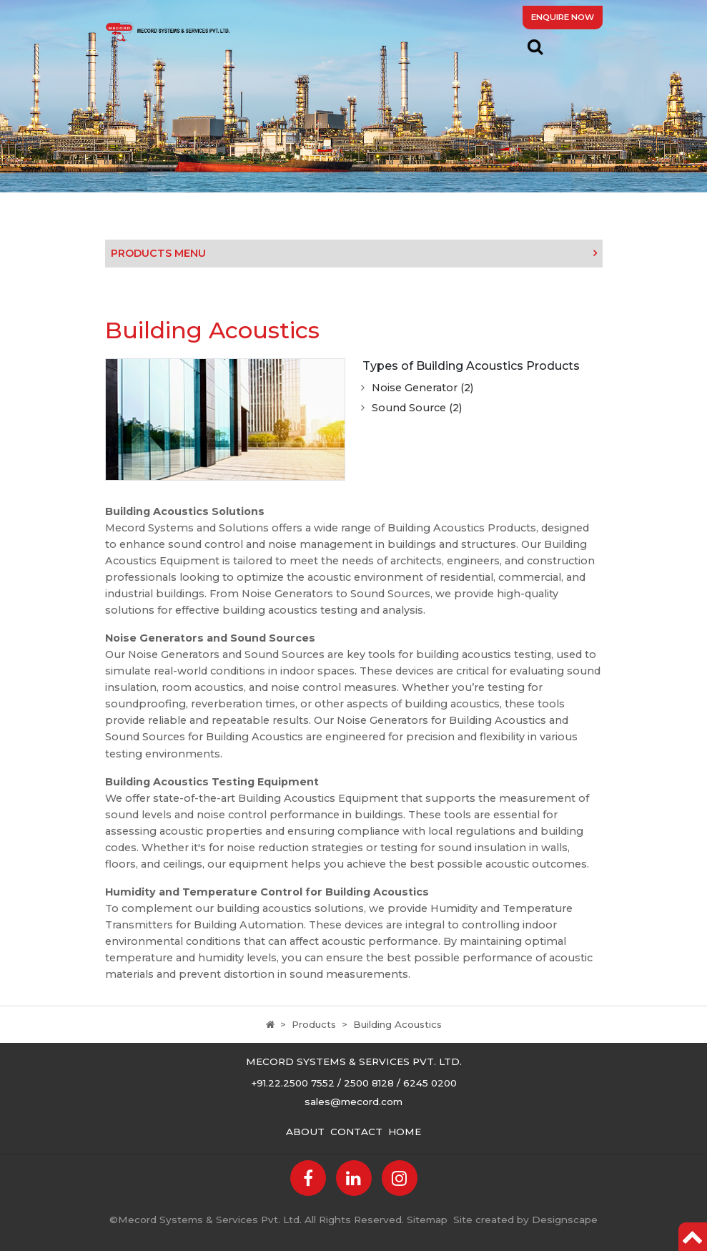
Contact (356, 1131)
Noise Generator (422, 387)
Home (404, 1131)
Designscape (565, 1219)
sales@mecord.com (353, 1101)
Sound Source (417, 407)
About (305, 1131)
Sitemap (427, 1219)
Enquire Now (562, 17)
